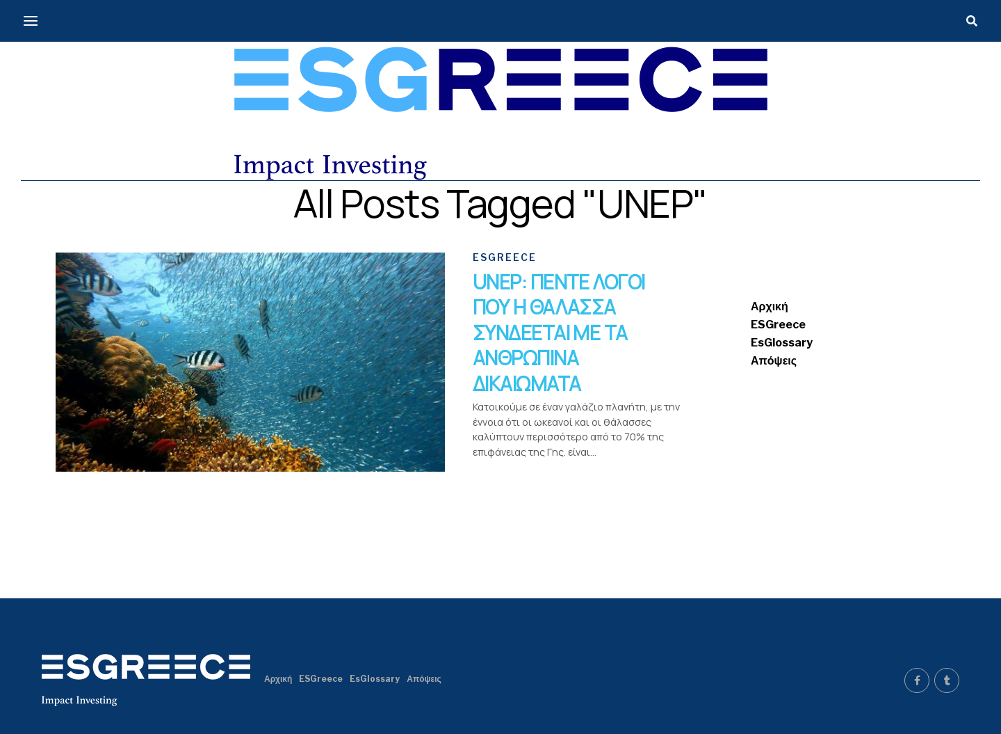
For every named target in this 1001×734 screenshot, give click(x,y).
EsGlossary (782, 342)
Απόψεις (774, 360)
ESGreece (778, 324)
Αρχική (769, 306)
